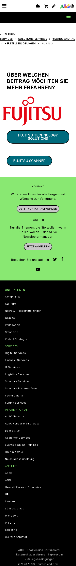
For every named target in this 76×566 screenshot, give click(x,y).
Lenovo (10, 500)
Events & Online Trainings (21, 444)
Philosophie (13, 324)
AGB (21, 549)
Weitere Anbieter (16, 536)
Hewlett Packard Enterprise (23, 486)
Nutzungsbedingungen (39, 558)
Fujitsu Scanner (29, 160)
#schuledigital (14, 394)
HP (7, 493)
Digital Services (15, 352)
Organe (10, 317)
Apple (9, 472)
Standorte (11, 331)
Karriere (10, 302)
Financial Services (17, 359)
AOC (8, 479)
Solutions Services (17, 380)
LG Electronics (14, 507)
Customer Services (17, 437)
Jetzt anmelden (37, 245)
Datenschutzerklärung (30, 553)
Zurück (10, 33)
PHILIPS (10, 521)
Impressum (55, 553)
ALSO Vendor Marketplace (22, 422)
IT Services (12, 366)
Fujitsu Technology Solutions (38, 136)
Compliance (13, 295)
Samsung (11, 528)
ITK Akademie (14, 451)
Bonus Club (12, 430)
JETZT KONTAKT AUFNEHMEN (38, 207)
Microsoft (11, 514)
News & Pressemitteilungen (23, 309)
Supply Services (16, 402)
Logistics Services (17, 373)
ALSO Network (14, 415)
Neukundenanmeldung (19, 458)
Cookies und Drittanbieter (44, 549)
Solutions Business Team (21, 387)
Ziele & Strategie (16, 338)
